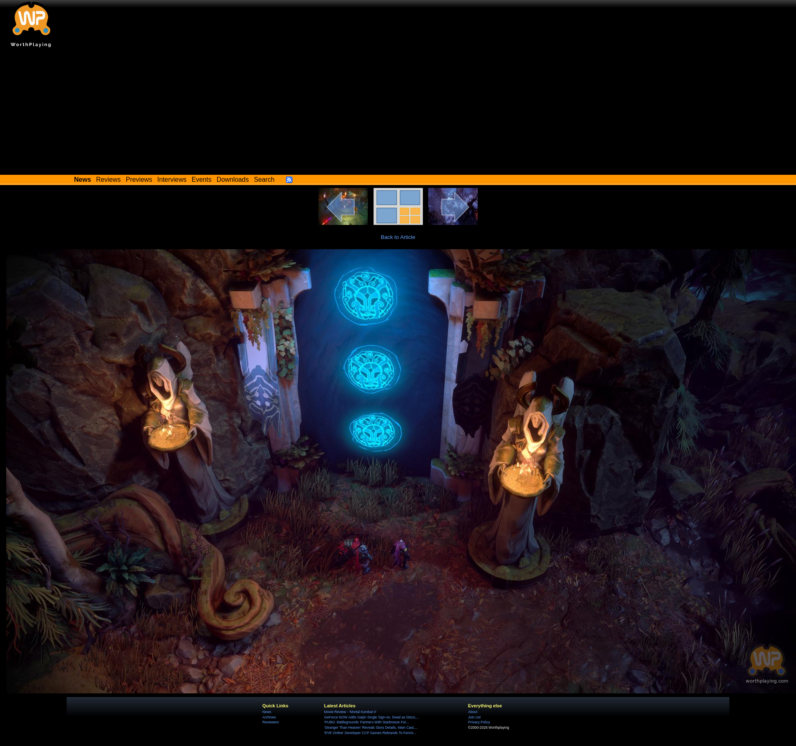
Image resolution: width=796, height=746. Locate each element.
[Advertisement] (398, 113)
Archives (269, 717)
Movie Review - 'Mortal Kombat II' (350, 712)
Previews (139, 179)
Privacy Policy (479, 722)
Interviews (171, 179)
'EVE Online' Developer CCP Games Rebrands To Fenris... (370, 733)
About (472, 712)
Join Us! (474, 717)
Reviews (108, 179)
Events (201, 179)
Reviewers (270, 722)
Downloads (233, 179)
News (266, 712)
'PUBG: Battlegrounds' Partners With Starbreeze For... (366, 722)
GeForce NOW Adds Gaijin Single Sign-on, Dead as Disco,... (371, 717)
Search (264, 179)
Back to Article (398, 237)
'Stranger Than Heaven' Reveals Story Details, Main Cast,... (371, 727)
